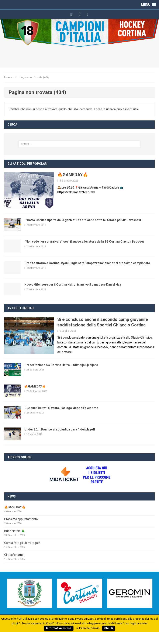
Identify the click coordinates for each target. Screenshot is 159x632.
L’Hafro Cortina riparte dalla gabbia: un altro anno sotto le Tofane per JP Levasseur (82, 220)
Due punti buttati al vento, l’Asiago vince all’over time (61, 408)
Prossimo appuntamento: (21, 519)
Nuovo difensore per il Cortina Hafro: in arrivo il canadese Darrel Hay (72, 284)
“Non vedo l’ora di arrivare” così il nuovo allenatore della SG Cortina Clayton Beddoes (84, 241)
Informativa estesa (58, 628)
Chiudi (108, 628)
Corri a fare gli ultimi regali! (22, 543)
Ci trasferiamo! (14, 554)
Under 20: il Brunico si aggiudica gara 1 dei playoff (59, 429)
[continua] (79, 352)
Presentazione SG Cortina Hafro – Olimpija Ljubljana (61, 365)
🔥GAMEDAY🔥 (72, 174)
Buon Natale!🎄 (14, 531)
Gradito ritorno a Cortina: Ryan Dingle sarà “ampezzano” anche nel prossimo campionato (87, 263)
